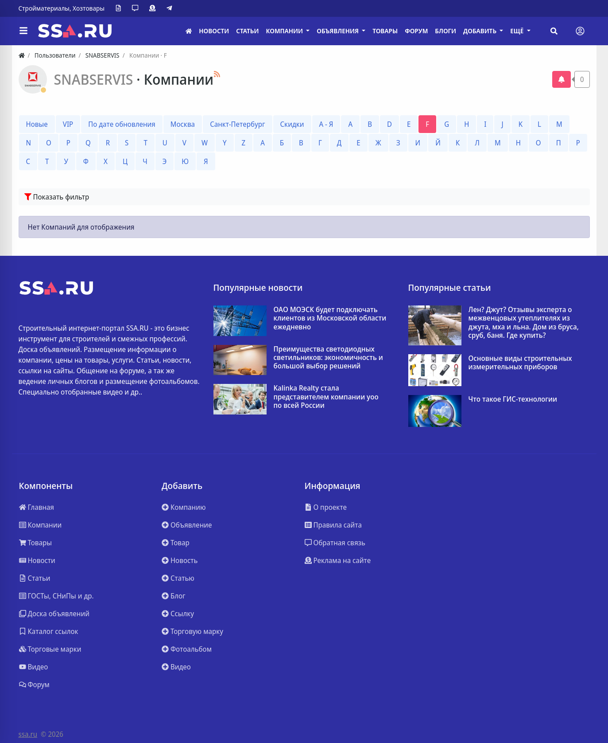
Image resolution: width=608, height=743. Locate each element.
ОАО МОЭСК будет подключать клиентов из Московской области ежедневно (330, 318)
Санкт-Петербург (237, 124)
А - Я (326, 124)
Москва (182, 124)
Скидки (292, 124)
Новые (37, 124)
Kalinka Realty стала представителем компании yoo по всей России (326, 397)
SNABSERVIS (95, 79)
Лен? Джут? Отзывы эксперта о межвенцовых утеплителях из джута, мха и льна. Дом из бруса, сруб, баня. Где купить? (524, 322)
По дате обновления (121, 124)
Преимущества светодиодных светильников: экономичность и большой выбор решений (328, 358)
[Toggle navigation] (580, 31)
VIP (68, 124)
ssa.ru (28, 734)
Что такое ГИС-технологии (513, 399)
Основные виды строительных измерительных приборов (520, 362)
